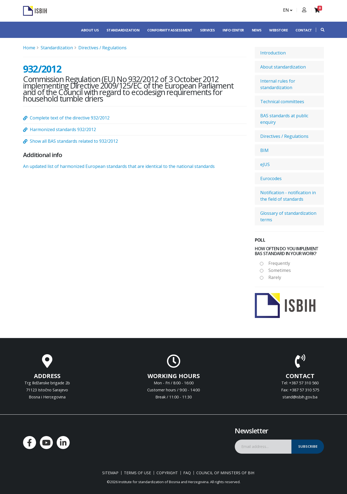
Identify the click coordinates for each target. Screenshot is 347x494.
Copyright (167, 473)
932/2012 (42, 68)
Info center (233, 30)
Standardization (123, 30)
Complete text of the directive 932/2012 (70, 118)
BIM (264, 150)
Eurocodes (271, 178)
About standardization (283, 67)
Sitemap (110, 473)
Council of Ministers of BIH (225, 473)
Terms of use (137, 473)
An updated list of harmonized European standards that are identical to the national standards (119, 166)
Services (207, 30)
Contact (303, 30)
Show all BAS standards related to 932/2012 (74, 141)
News (257, 30)
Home (29, 48)
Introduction (273, 53)
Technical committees (282, 102)
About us (90, 30)
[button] (320, 30)
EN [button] (287, 10)
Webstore (278, 30)
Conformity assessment (169, 30)
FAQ (187, 473)
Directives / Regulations (102, 48)
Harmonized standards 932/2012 (63, 129)
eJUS (265, 164)
